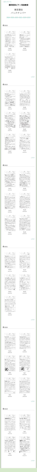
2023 (12, 17)
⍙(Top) (33, 77)
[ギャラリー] (7, 1)
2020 (24, 17)
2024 (8, 17)
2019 (28, 17)
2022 (16, 17)
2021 (20, 17)
